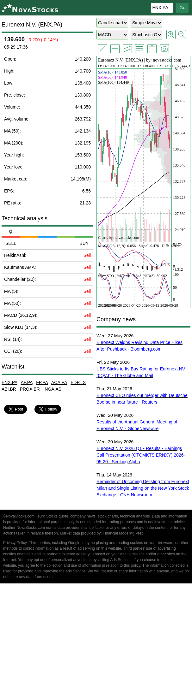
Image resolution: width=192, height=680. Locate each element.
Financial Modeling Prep (123, 533)
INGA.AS (52, 389)
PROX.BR (30, 389)
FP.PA (42, 382)
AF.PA (26, 382)
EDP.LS (78, 382)
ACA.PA (59, 382)
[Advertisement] (96, 632)
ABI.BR (9, 389)
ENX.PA (9, 382)
